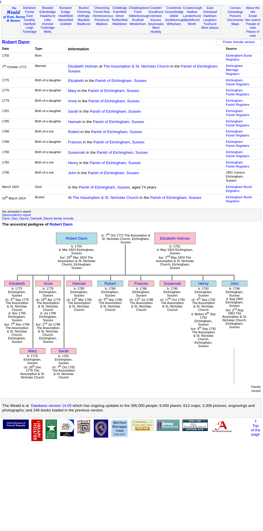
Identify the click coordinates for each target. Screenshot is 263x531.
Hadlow (191, 12)
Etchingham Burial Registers (239, 57)
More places (210, 27)
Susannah (76, 152)
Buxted (84, 7)
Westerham (138, 24)
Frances (75, 142)
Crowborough (192, 7)
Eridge (65, 12)
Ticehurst (209, 24)
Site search (253, 20)
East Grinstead (210, 10)
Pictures (235, 16)
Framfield (119, 12)
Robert (73, 132)
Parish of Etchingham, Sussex (120, 80)
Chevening (101, 7)
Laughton (210, 20)
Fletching (83, 12)
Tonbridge (29, 31)
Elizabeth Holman (83, 66)
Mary (72, 90)
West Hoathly (155, 29)
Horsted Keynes (155, 18)
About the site (253, 10)
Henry (73, 163)
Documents (235, 20)
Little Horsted (47, 22)
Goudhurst (155, 12)
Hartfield (29, 24)
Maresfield (65, 20)
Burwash (65, 7)
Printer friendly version (239, 42)
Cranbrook (173, 7)
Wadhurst (83, 24)
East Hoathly (29, 18)
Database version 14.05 (51, 405)
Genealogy (235, 12)
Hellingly (84, 16)
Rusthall (138, 20)
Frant (138, 12)
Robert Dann (16, 42)
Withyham (174, 24)
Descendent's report (16, 215)
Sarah (73, 111)
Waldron (102, 24)
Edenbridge (47, 12)
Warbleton (120, 24)
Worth (192, 24)
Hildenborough (139, 16)
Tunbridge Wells (48, 29)
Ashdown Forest (29, 10)
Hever (119, 16)
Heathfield (65, 16)
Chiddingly (119, 7)
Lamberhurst (192, 16)
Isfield (174, 16)
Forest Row (102, 12)
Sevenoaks (156, 24)
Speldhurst (191, 20)
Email (253, 16)
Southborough (175, 20)
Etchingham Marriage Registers (234, 70)
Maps (235, 24)
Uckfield (65, 24)
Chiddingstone (139, 7)
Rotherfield (119, 20)
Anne (72, 101)
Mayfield (83, 20)
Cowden (156, 7)
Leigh (29, 27)
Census (235, 7)
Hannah (74, 122)
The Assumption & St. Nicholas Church (136, 66)
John (72, 173)
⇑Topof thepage (255, 427)
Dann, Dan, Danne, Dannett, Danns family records (38, 218)
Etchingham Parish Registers (237, 82)
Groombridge (174, 12)
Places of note (253, 33)
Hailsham (210, 16)
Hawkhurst (47, 16)
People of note (253, 26)
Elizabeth (76, 80)
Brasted (47, 7)
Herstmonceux (103, 16)
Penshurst (101, 20)
